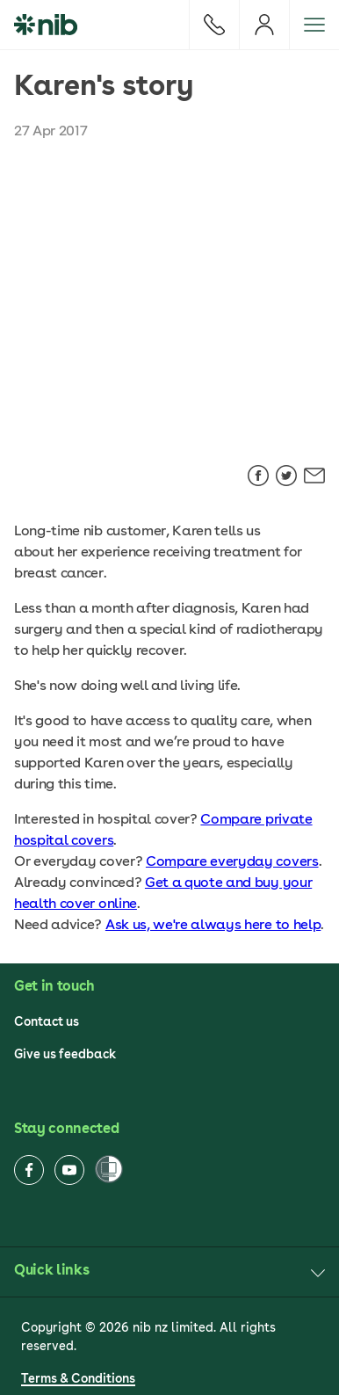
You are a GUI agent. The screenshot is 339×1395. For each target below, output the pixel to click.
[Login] (264, 24)
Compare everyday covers (232, 861)
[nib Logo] (45, 24)
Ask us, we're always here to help (213, 924)
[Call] (214, 24)
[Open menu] (314, 24)
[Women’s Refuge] (109, 1170)
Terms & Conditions (78, 1378)
